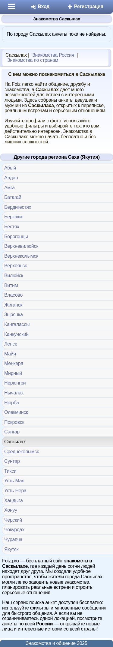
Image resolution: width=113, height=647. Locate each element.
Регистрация (85, 6)
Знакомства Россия (53, 55)
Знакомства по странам (32, 60)
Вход (39, 6)
